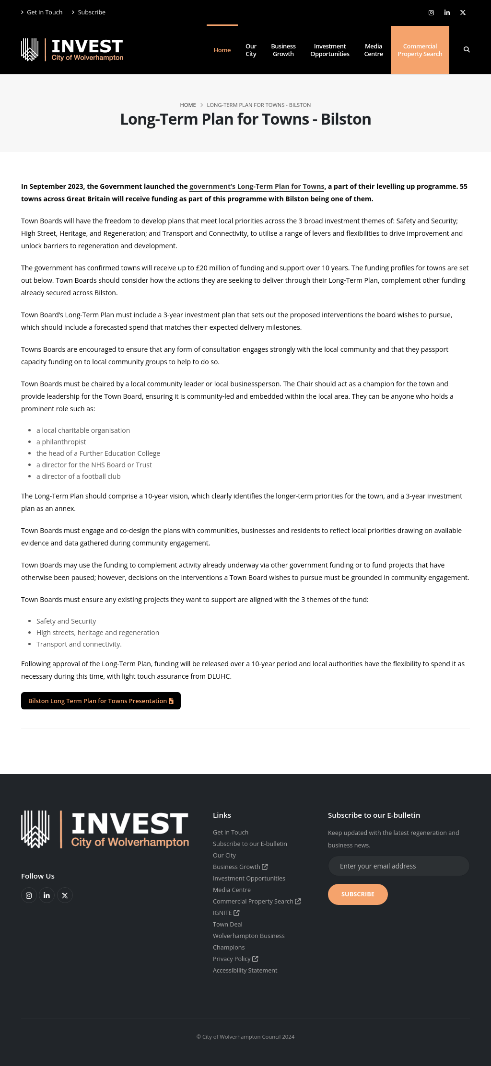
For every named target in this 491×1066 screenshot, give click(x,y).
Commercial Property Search (419, 50)
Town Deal (228, 924)
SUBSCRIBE (357, 894)
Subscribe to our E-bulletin (250, 844)
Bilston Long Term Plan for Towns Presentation (101, 700)
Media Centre (373, 50)
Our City (251, 50)
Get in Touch (41, 12)
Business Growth (283, 50)
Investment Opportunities (329, 50)
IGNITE (226, 913)
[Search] (467, 50)
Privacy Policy (235, 959)
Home (222, 50)
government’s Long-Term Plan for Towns (256, 186)
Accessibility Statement (245, 970)
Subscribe (88, 12)
